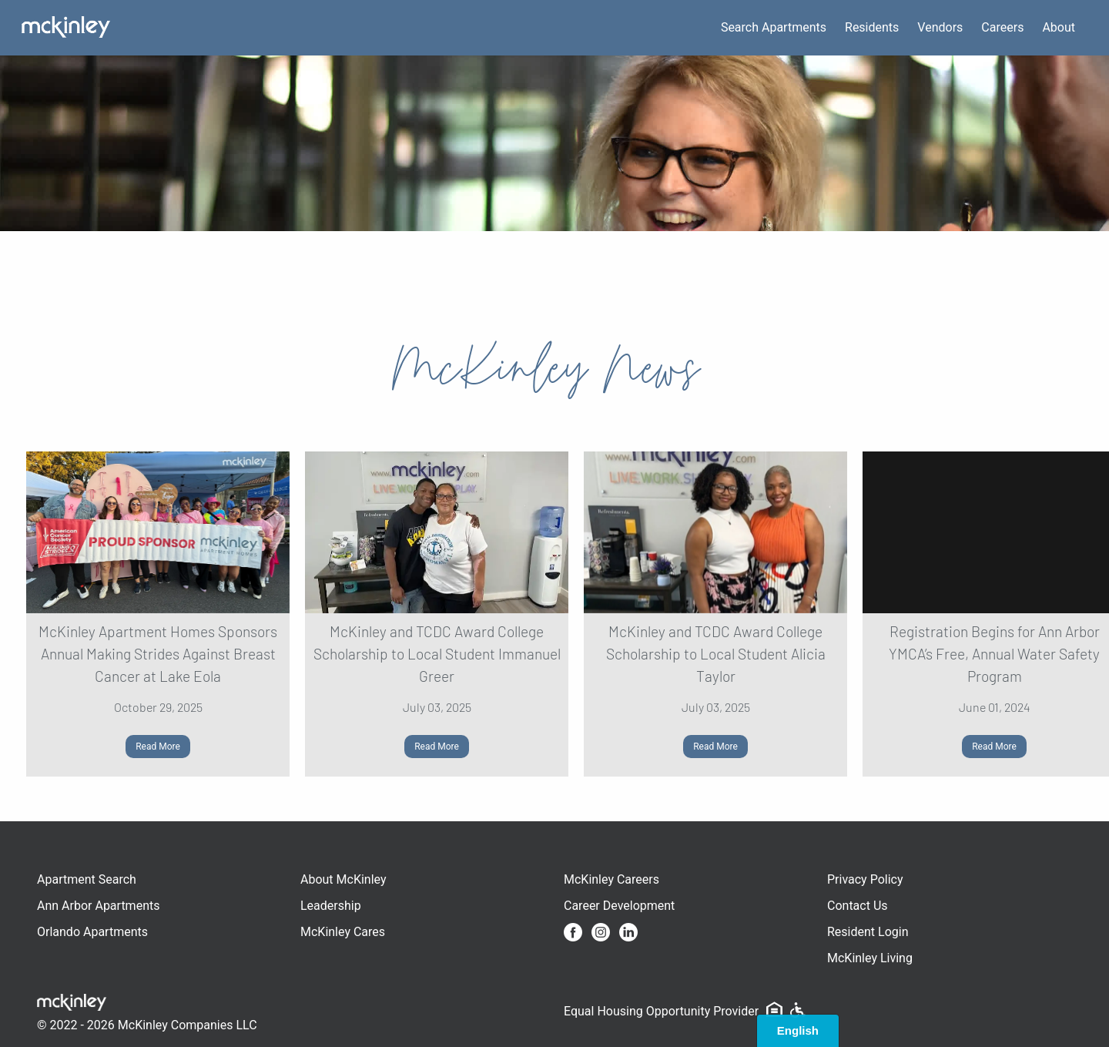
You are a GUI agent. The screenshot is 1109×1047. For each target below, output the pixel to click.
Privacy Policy (865, 879)
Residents (872, 27)
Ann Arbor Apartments (98, 905)
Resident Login (868, 932)
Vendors (940, 27)
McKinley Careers (611, 879)
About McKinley (343, 879)
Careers (1002, 27)
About (1058, 27)
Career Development (619, 905)
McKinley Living (870, 958)
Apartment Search (86, 879)
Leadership (330, 905)
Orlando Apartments (92, 932)
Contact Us (857, 905)
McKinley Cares (342, 932)
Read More (158, 746)
